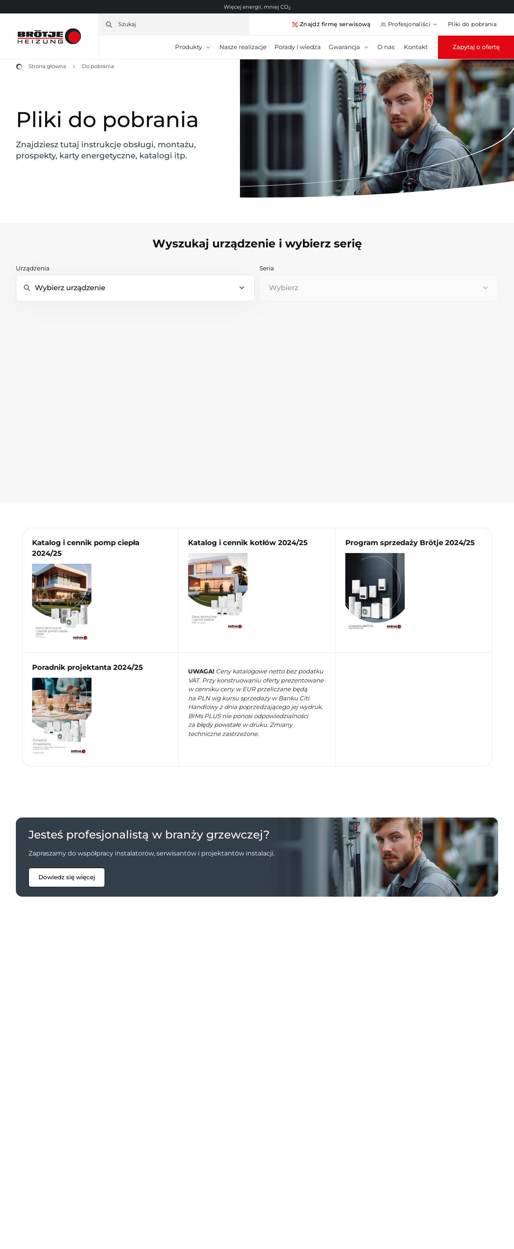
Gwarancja (349, 47)
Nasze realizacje (243, 47)
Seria (266, 268)
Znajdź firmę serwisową (331, 24)
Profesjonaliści (409, 24)
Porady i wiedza (297, 47)
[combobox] (378, 288)
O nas (386, 47)
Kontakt (416, 47)
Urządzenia (32, 268)
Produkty (193, 47)
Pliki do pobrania (472, 24)
